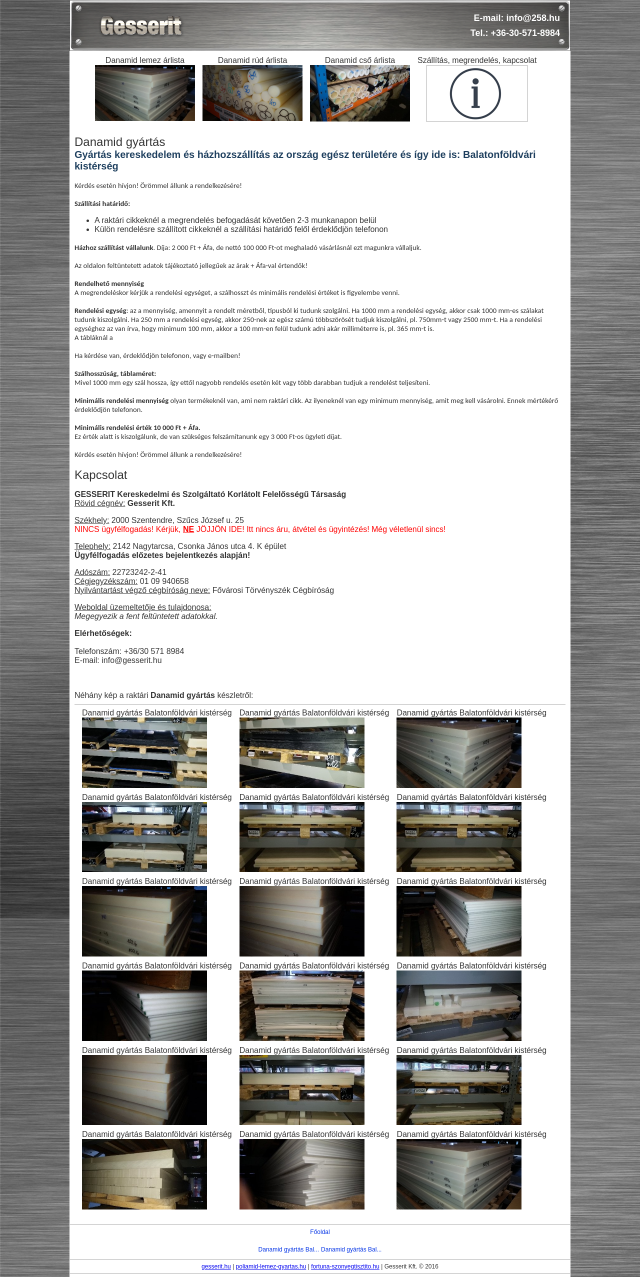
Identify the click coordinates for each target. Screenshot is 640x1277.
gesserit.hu (216, 1266)
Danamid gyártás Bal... (288, 1249)
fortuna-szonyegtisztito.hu (345, 1266)
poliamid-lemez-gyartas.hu (271, 1266)
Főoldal (320, 1232)
